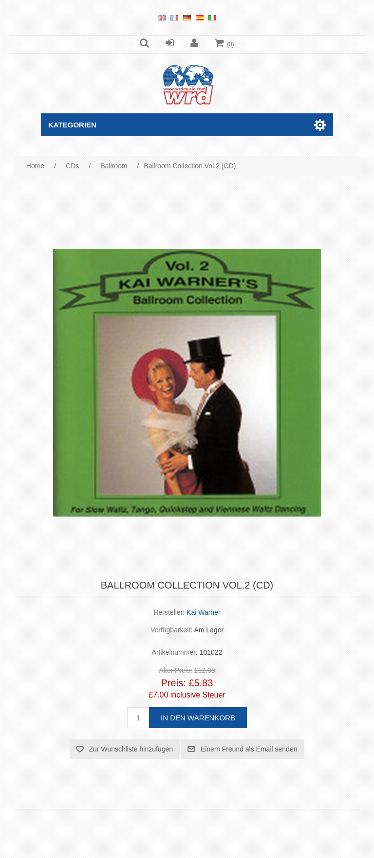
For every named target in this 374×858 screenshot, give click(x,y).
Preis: (173, 683)
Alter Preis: (175, 671)
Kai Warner (204, 612)
